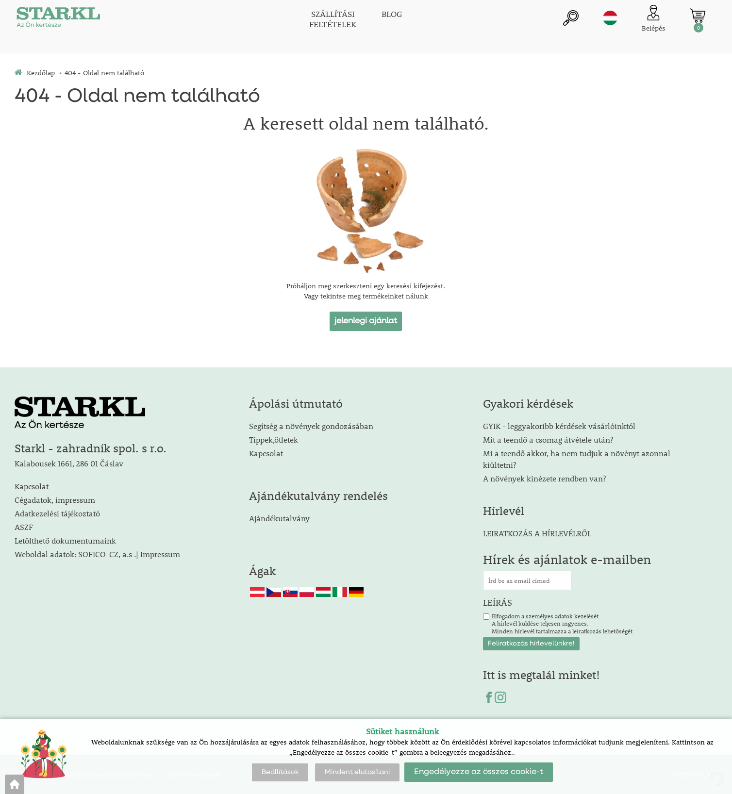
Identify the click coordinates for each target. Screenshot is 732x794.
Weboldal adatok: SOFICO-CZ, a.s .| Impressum (97, 554)
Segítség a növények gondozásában (311, 426)
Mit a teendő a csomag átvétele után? (548, 439)
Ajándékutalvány (279, 518)
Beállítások (280, 772)
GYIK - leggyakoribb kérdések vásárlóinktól (559, 426)
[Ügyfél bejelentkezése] (653, 19)
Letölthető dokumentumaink (65, 540)
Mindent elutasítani (357, 772)
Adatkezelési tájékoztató (57, 513)
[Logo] (58, 19)
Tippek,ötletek (273, 439)
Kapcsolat (32, 486)
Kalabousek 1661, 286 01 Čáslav (69, 463)
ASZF (24, 527)
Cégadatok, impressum (55, 500)
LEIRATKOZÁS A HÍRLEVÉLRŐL (537, 533)
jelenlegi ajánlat (365, 321)
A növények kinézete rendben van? (544, 478)
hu (610, 18)
